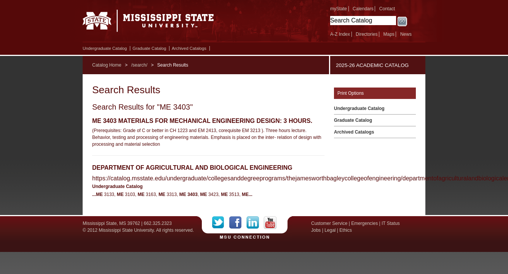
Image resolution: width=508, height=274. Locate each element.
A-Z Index (340, 34)
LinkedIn (255, 222)
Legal (329, 230)
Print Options (350, 93)
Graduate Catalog (149, 48)
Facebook (237, 222)
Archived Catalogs (189, 48)
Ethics (345, 230)
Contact (387, 8)
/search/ (139, 65)
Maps (388, 34)
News (406, 34)
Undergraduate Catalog (105, 48)
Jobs (316, 230)
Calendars (363, 8)
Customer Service (329, 223)
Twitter (220, 222)
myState (338, 8)
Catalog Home (106, 65)
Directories (366, 34)
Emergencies (364, 223)
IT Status (391, 223)
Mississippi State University (148, 23)
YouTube (270, 222)
